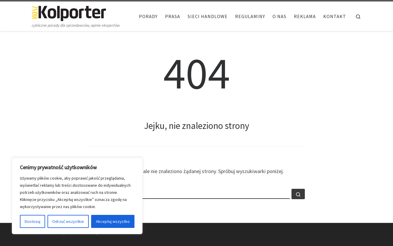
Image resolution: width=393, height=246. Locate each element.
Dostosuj (32, 221)
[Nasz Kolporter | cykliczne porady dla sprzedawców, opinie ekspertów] (69, 12)
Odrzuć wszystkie (68, 221)
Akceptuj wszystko (113, 221)
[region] (77, 196)
